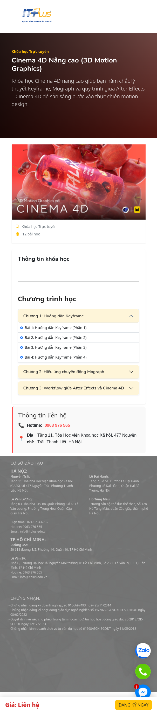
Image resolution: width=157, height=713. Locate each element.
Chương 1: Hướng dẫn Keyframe (53, 316)
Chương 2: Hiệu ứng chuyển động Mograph (63, 372)
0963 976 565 (57, 425)
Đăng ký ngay (133, 705)
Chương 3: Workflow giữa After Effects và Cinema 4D (73, 388)
